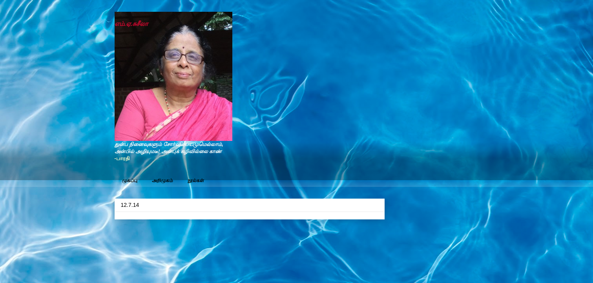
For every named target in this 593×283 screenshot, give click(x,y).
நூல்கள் (196, 180)
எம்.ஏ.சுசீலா (131, 23)
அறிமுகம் (162, 180)
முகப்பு (129, 180)
